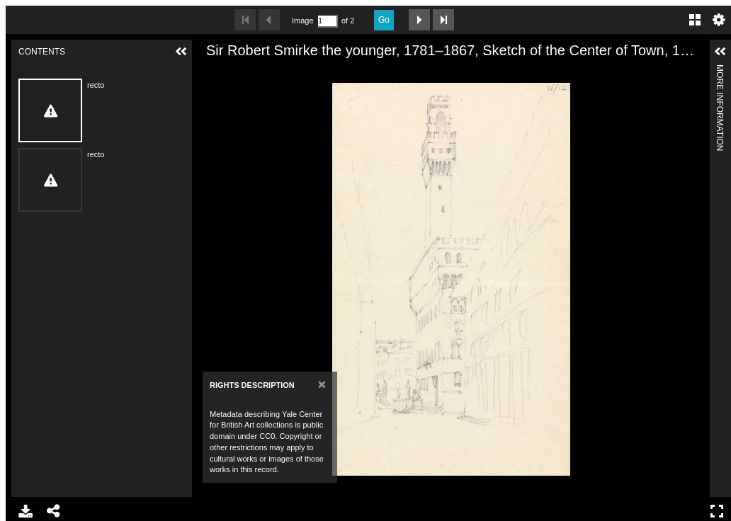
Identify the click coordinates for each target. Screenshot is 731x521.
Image (302, 20)
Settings (719, 19)
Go (384, 20)
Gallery (695, 19)
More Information (720, 70)
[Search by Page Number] (327, 21)
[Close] (322, 384)
